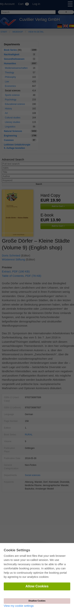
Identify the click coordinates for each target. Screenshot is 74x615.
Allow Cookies (37, 586)
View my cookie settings (19, 605)
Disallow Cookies (36, 601)
